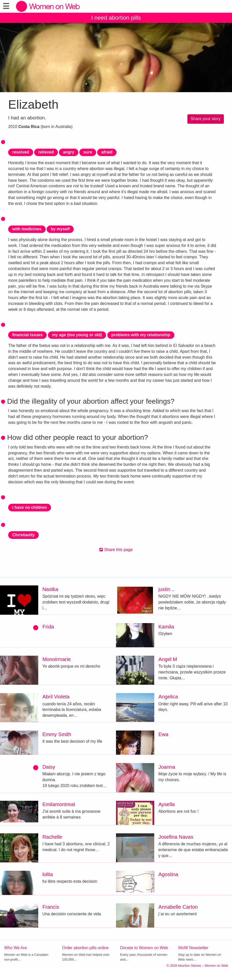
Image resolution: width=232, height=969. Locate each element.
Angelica (168, 696)
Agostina (168, 874)
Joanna (166, 767)
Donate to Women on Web (144, 948)
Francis (50, 907)
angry (68, 152)
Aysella (166, 804)
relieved (46, 152)
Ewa (163, 734)
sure (87, 152)
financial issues (27, 335)
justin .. (166, 589)
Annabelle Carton (178, 907)
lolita (47, 874)
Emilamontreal (58, 804)
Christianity (23, 535)
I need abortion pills (116, 18)
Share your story (206, 119)
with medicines (27, 229)
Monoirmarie (56, 659)
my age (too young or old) (77, 335)
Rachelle (52, 837)
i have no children (29, 507)
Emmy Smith (56, 734)
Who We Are (15, 948)
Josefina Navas (175, 837)
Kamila (166, 626)
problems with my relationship (140, 335)
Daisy (48, 767)
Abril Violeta (55, 696)
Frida (48, 626)
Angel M (167, 659)
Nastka (50, 589)
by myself (60, 229)
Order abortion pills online (85, 948)
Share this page (116, 549)
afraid (106, 152)
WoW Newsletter (193, 948)
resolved (20, 152)
